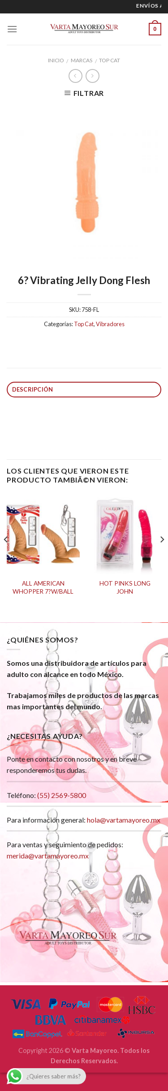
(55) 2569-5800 (61, 795)
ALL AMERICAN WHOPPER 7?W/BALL (43, 587)
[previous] (6, 557)
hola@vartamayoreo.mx (123, 819)
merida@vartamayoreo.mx (48, 855)
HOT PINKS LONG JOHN (125, 587)
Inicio (56, 60)
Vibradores (110, 324)
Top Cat (109, 60)
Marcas (81, 60)
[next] (161, 557)
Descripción (32, 389)
